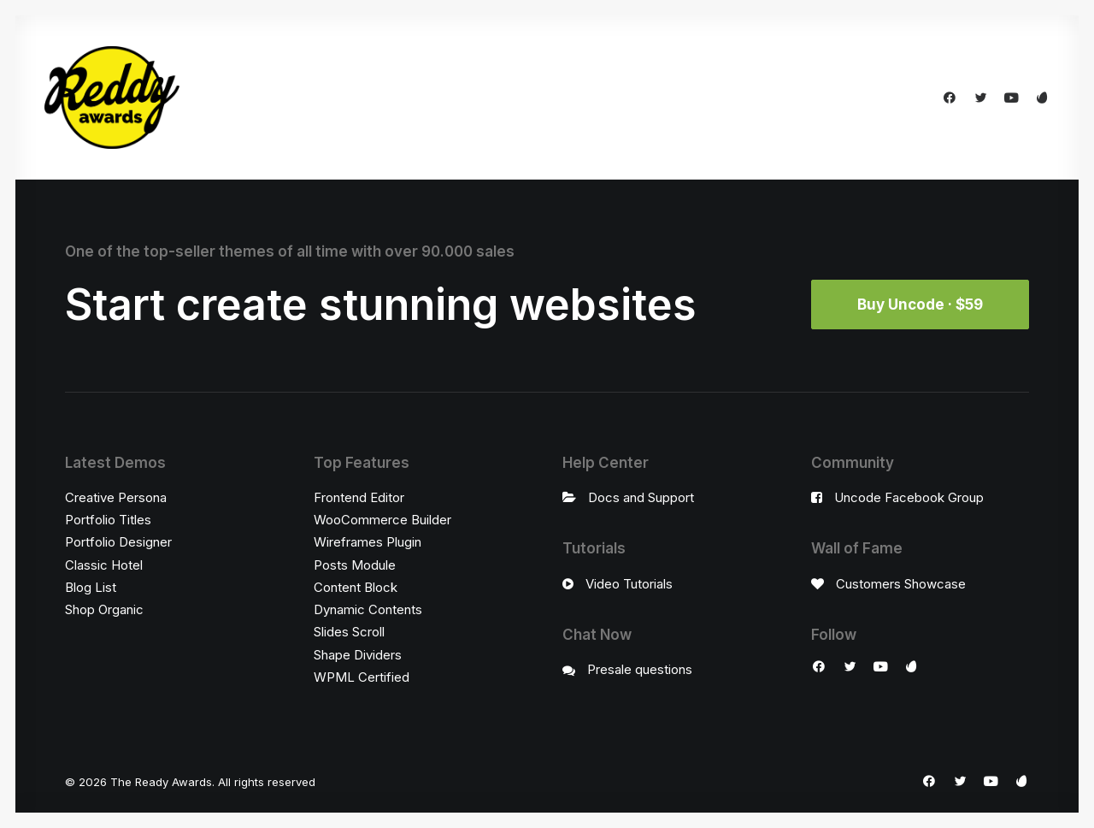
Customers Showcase (901, 584)
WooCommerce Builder (382, 520)
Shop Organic (104, 609)
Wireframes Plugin (367, 542)
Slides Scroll (349, 632)
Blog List (90, 587)
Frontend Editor (359, 497)
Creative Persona (116, 497)
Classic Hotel (104, 565)
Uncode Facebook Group (909, 497)
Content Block (355, 587)
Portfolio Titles (108, 520)
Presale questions (639, 669)
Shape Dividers (358, 655)
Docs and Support (641, 497)
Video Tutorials (629, 584)
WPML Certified (361, 677)
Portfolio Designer (118, 542)
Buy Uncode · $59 (920, 304)
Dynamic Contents (368, 609)
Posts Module (355, 565)
